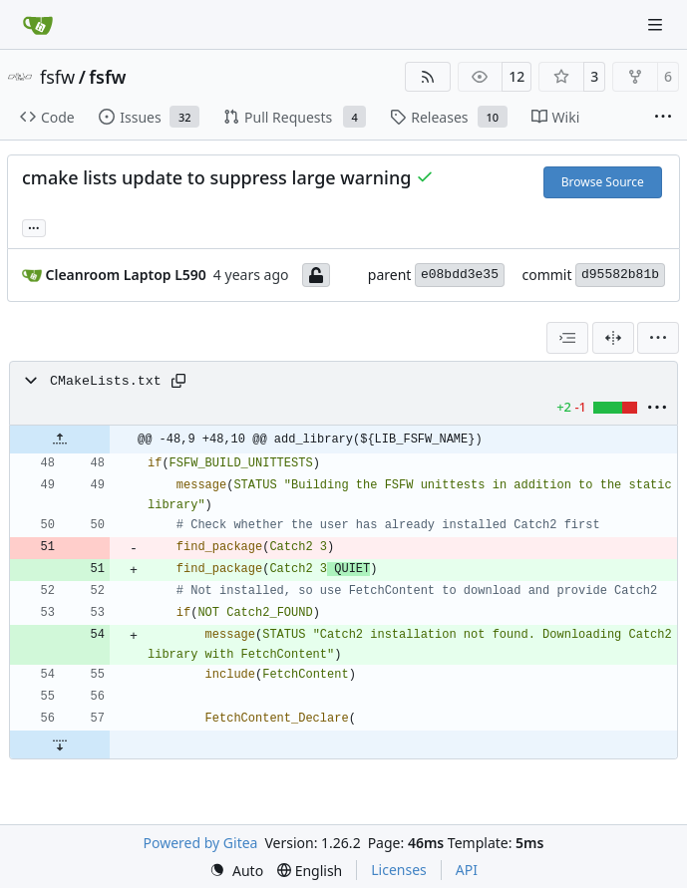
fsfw (57, 77)
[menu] (658, 338)
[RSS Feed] (428, 77)
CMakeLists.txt (106, 381)
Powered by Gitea (201, 842)
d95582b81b (620, 274)
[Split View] (613, 338)
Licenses (399, 869)
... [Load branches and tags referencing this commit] (34, 226)
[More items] (663, 118)
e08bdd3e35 (460, 274)
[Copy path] (178, 381)
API (467, 869)
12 (516, 76)
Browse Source (602, 181)
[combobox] (567, 338)
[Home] (38, 25)
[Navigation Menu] (657, 24)
